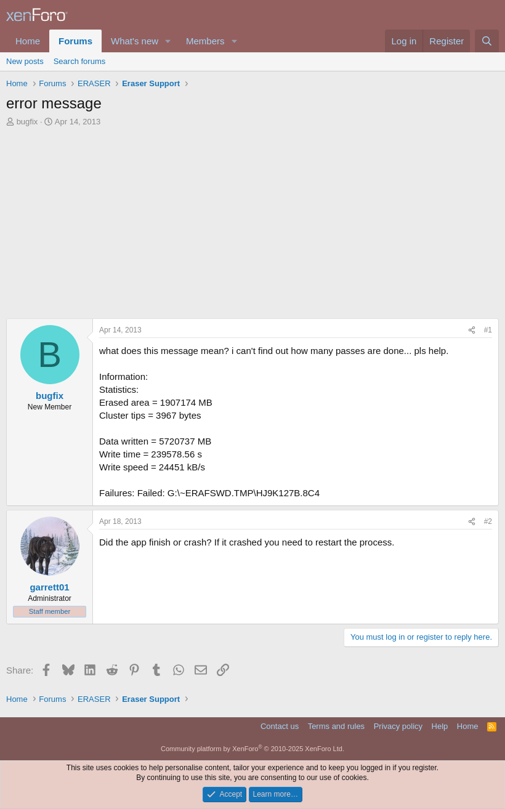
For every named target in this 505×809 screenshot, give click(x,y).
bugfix (27, 121)
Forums (75, 41)
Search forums (80, 61)
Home (27, 41)
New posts (25, 61)
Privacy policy (398, 726)
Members (205, 41)
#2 (488, 521)
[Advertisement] (252, 220)
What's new (134, 41)
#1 (488, 330)
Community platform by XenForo (252, 748)
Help (440, 726)
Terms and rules (336, 726)
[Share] (472, 330)
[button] (168, 41)
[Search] (487, 41)
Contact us (280, 726)
